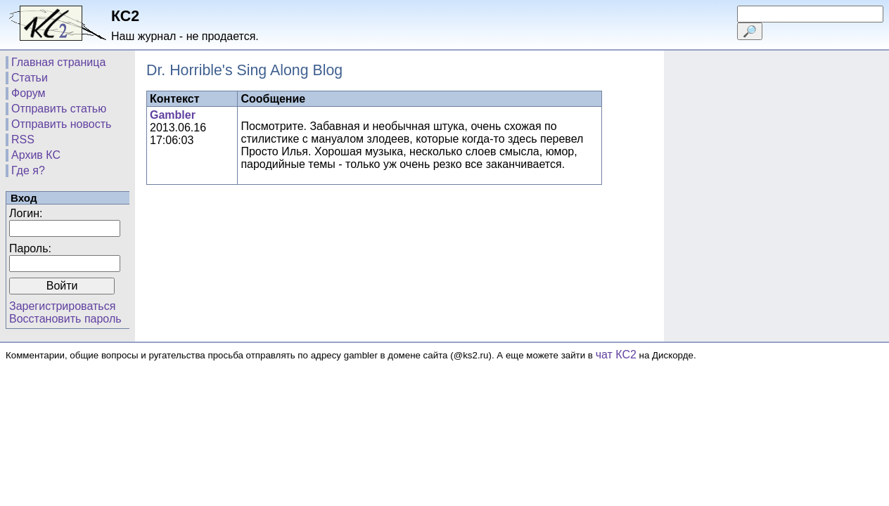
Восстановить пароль (65, 319)
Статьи (29, 78)
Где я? (28, 170)
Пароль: (30, 248)
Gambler (173, 115)
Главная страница (58, 62)
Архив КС (35, 155)
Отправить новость (61, 124)
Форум (28, 93)
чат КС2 (616, 355)
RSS (22, 139)
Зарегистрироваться (62, 306)
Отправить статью (58, 109)
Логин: (25, 213)
